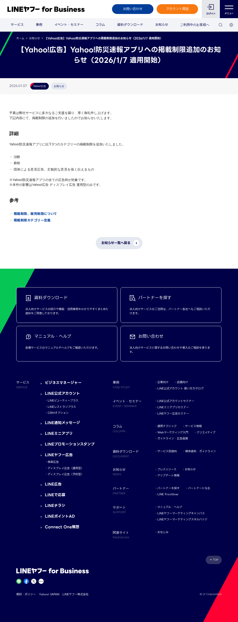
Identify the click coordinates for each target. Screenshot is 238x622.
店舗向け (182, 382)
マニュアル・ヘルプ (169, 507)
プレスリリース (166, 469)
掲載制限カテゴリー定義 (32, 220)
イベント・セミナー (68, 24)
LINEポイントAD (60, 516)
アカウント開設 (177, 8)
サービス (17, 24)
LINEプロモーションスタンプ (70, 444)
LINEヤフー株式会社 (76, 594)
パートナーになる (199, 488)
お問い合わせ (132, 8)
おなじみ (163, 532)
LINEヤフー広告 (59, 455)
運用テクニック (167, 426)
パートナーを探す (168, 488)
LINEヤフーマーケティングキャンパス (181, 513)
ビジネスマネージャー (63, 383)
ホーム (20, 38)
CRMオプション (58, 413)
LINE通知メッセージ (62, 423)
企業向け (163, 382)
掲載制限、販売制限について (35, 213)
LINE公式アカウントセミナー (175, 401)
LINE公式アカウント (62, 393)
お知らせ (161, 24)
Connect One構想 (62, 527)
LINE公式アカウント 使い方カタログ (180, 388)
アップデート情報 (168, 475)
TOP (215, 560)
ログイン (210, 14)
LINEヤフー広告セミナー (173, 413)
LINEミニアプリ (59, 433)
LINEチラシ (55, 505)
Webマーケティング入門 (172, 432)
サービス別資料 (167, 451)
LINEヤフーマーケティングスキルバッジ (182, 519)
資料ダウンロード (130, 24)
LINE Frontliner (167, 494)
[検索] (220, 25)
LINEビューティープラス (63, 400)
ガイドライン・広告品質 (172, 438)
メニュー (229, 9)
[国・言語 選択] (231, 25)
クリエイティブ (206, 432)
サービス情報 (193, 426)
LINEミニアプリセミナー (173, 407)
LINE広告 (53, 484)
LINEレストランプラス (62, 407)
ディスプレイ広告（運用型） (66, 468)
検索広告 (53, 462)
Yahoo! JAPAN (49, 594)
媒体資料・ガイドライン (200, 451)
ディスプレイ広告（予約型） (66, 474)
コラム (100, 24)
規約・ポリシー (26, 594)
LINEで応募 (55, 495)
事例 (39, 24)
